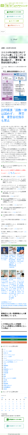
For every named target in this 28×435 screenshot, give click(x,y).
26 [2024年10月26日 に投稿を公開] (20, 408)
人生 (5, 363)
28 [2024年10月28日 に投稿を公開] (2, 410)
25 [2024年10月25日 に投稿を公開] (16, 408)
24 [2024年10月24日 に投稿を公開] (13, 408)
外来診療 (6, 372)
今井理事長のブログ (6, 302)
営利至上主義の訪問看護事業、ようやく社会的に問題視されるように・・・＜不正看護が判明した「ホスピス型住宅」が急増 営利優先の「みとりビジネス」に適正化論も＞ (4, 286)
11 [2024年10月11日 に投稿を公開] (16, 403)
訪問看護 (20, 305)
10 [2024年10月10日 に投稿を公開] (13, 403)
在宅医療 (12, 303)
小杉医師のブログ (14, 342)
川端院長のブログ (14, 339)
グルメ (5, 358)
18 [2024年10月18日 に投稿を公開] (16, 406)
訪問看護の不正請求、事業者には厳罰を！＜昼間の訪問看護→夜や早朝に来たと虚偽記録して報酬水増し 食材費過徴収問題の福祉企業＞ (12, 261)
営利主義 (5, 305)
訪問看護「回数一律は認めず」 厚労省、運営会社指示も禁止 (14, 115)
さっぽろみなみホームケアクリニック (13, 360)
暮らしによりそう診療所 (10, 378)
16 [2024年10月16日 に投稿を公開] (9, 406)
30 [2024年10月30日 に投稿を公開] (9, 410)
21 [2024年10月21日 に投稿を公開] (2, 408)
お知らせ (6, 353)
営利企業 (10, 305)
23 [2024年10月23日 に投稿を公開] (9, 408)
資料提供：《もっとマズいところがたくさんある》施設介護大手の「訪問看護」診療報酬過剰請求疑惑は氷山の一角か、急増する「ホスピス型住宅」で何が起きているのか (20, 286)
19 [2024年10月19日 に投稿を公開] (20, 406)
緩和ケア (6, 381)
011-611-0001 (14, 16)
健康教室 (6, 365)
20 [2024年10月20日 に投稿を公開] (24, 406)
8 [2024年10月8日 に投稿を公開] (5, 403)
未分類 (5, 380)
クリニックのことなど (9, 354)
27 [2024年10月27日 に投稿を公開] (24, 408)
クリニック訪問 (8, 356)
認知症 (5, 389)
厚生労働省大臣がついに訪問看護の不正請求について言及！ (4, 257)
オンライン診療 (14, 21)
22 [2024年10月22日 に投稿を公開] (5, 408)
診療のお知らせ (8, 385)
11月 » (25, 397)
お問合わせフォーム (14, 25)
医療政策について (8, 369)
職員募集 (6, 383)
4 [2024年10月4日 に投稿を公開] (16, 401)
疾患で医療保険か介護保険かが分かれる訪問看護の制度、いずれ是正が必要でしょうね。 (20, 259)
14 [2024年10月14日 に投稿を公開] (2, 406)
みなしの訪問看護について (10, 362)
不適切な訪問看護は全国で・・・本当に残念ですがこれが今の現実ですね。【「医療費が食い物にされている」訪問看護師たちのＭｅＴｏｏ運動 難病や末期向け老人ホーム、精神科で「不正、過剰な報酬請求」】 (12, 289)
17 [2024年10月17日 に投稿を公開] (13, 406)
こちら (18, 176)
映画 (5, 376)
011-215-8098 (14, 12)
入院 (5, 367)
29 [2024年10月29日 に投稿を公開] (5, 410)
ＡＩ (5, 349)
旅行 (5, 374)
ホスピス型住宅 (18, 303)
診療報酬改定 (7, 387)
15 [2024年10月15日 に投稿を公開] (5, 406)
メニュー (3, 31)
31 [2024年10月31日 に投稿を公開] (13, 410)
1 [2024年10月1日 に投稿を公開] (5, 401)
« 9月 (2, 397)
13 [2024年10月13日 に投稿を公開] (24, 403)
